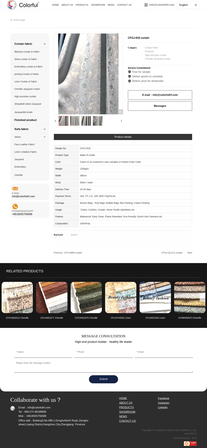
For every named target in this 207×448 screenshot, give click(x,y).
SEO (194, 438)
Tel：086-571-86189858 (32, 411)
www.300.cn (191, 433)
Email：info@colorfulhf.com (34, 407)
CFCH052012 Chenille (17, 318)
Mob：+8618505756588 (32, 416)
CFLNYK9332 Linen (121, 318)
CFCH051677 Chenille (51, 318)
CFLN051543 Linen (155, 318)
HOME (123, 398)
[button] (4, 298)
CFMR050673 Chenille (189, 318)
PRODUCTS (126, 407)
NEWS (123, 416)
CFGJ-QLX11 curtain (172, 252)
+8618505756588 (22, 214)
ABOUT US (125, 402)
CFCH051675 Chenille (86, 318)
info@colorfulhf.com (161, 4)
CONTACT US (127, 421)
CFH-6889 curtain (73, 252)
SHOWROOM (127, 412)
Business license (181, 438)
